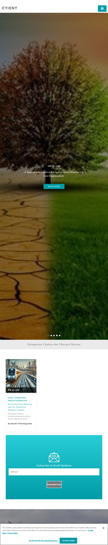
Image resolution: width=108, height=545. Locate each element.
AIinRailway (20, 398)
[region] (54, 534)
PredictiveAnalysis (17, 401)
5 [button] (61, 337)
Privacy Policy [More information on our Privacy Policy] (12, 533)
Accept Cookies (68, 541)
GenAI (11, 398)
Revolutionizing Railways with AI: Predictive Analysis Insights (20, 407)
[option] (54, 176)
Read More (54, 186)
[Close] (103, 528)
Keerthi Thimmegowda (21, 423)
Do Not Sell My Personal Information (43, 541)
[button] (102, 8)
